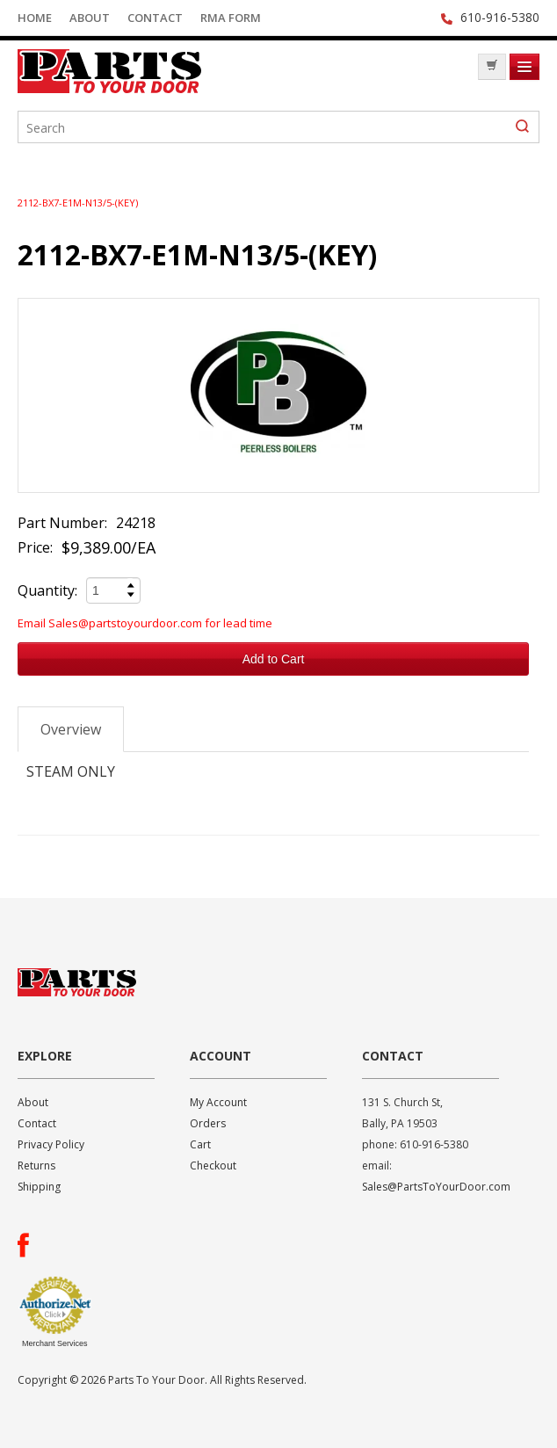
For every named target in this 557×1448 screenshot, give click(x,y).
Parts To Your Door (149, 71)
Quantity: (47, 590)
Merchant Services (55, 1343)
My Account (218, 1102)
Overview (70, 729)
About (89, 17)
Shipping (39, 1186)
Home (35, 17)
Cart (200, 1144)
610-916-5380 (499, 17)
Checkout (213, 1165)
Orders (208, 1123)
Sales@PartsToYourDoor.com (436, 1186)
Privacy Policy (51, 1144)
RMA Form (230, 17)
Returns (36, 1165)
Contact (155, 17)
